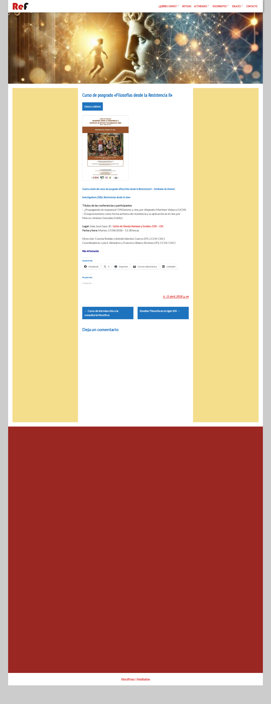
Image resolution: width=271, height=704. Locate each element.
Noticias (186, 6)
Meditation (143, 697)
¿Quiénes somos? (167, 6)
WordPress (128, 697)
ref (187, 310)
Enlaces (236, 6)
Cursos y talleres (92, 117)
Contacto (251, 6)
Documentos (220, 6)
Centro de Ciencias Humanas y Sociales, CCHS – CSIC (138, 236)
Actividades (200, 6)
